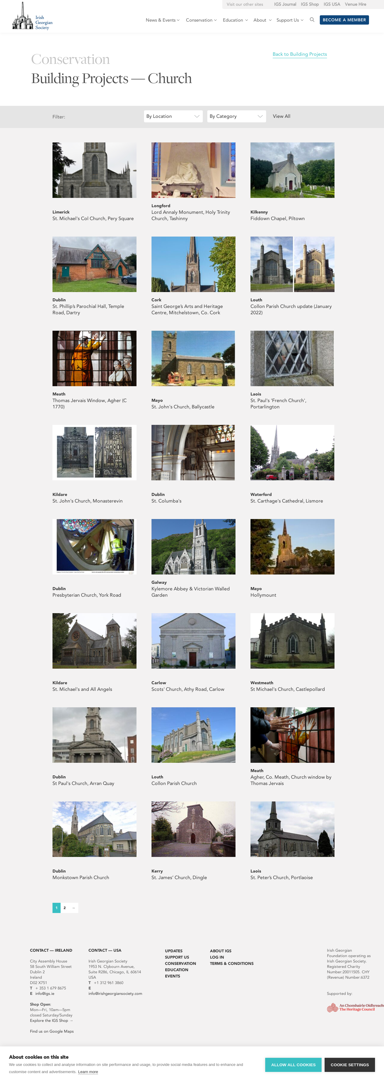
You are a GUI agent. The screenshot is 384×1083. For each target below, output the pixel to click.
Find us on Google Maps (52, 1031)
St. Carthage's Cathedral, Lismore (286, 501)
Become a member (344, 20)
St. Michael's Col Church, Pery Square (93, 218)
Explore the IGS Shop (49, 1020)
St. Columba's (167, 501)
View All (281, 116)
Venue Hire (355, 4)
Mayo (157, 400)
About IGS (220, 951)
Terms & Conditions (232, 963)
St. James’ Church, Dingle (179, 877)
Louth (256, 300)
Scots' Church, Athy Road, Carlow (188, 689)
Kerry (157, 871)
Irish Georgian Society (32, 15)
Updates (173, 951)
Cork (156, 300)
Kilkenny (259, 212)
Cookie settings (350, 1065)
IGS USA (332, 4)
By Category (223, 116)
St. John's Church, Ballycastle (183, 407)
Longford (161, 205)
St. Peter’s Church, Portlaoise (281, 877)
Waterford (261, 494)
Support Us (177, 957)
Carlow (159, 682)
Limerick (61, 212)
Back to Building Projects (300, 54)
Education (176, 970)
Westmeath (261, 682)
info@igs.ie (44, 993)
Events (172, 976)
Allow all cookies (293, 1065)
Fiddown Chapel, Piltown (277, 218)
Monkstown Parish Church (80, 877)
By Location (159, 116)
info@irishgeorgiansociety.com (115, 993)
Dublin (59, 300)
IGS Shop (310, 4)
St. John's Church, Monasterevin (87, 501)
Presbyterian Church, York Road (86, 595)
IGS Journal (285, 4)
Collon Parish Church (174, 783)
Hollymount (263, 595)
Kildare (59, 494)
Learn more (88, 1072)
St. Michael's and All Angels (82, 689)
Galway (159, 582)
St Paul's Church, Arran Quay (83, 783)
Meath (58, 394)
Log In (217, 957)
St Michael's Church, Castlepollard (287, 689)
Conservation (180, 963)
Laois (255, 394)
